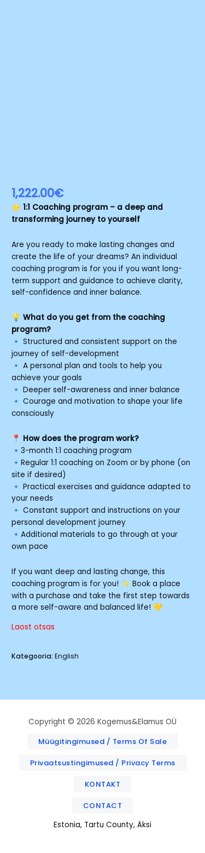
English (67, 656)
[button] (102, 741)
